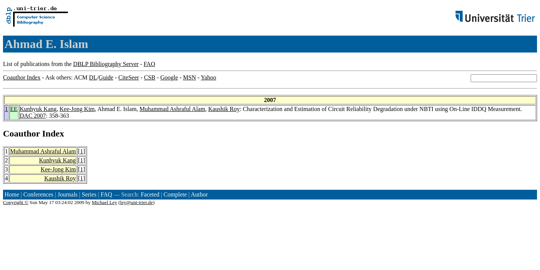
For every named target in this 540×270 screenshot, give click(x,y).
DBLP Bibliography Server (106, 64)
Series (89, 194)
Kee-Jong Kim (77, 109)
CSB (149, 77)
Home (11, 194)
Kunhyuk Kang (38, 109)
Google (169, 77)
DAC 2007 (33, 115)
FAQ (149, 64)
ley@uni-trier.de (136, 202)
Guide (106, 77)
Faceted (150, 194)
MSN (189, 77)
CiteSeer (128, 77)
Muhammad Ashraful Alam (172, 109)
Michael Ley (104, 202)
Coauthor (21, 133)
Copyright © (15, 202)
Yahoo (208, 77)
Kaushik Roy (224, 109)
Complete (175, 194)
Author (199, 194)
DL (93, 77)
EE (14, 109)
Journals (67, 194)
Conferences (38, 194)
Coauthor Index (21, 77)
